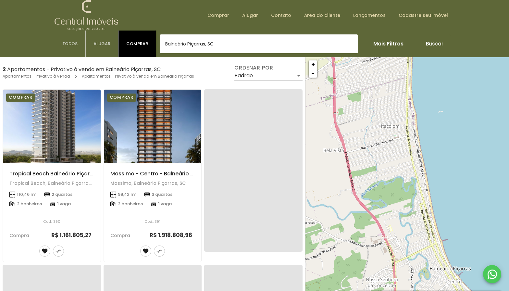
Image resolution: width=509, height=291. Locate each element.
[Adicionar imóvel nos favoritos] (44, 251)
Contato (281, 15)
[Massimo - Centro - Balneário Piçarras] (153, 126)
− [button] (313, 73)
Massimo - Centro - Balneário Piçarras (161, 173)
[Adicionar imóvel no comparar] (58, 251)
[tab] (70, 44)
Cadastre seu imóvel (423, 15)
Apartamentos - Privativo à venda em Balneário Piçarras (138, 76)
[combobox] (259, 43)
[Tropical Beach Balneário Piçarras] (52, 126)
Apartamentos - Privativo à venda (36, 76)
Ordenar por (253, 67)
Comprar (218, 15)
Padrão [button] (243, 75)
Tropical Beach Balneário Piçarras (53, 173)
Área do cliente (322, 15)
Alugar (250, 15)
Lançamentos (369, 15)
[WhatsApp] (492, 274)
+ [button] (313, 64)
